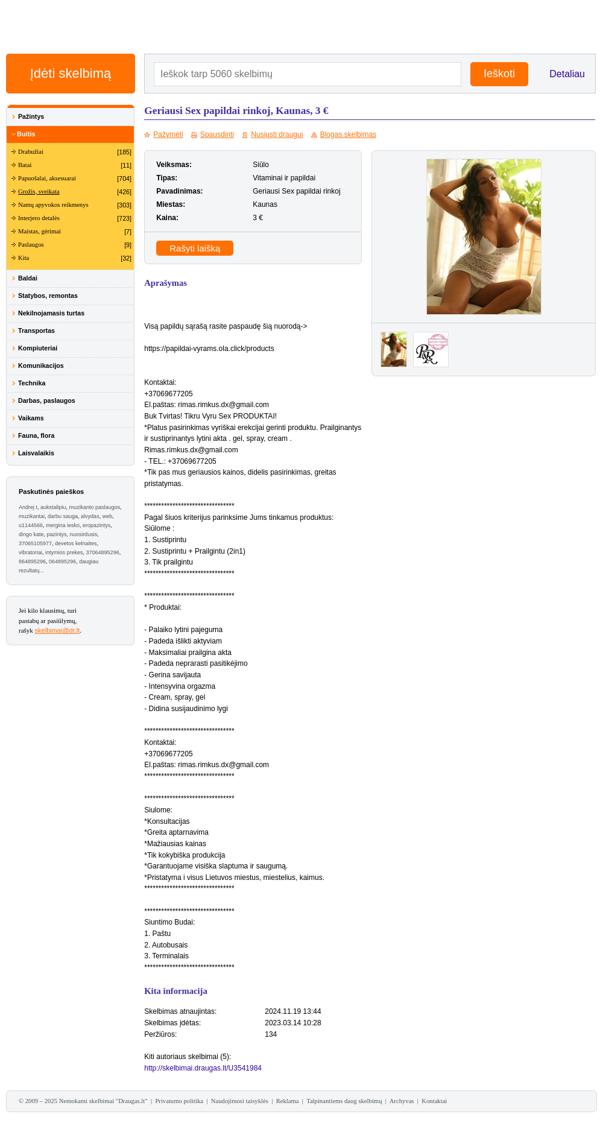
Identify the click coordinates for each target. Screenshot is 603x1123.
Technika (31, 383)
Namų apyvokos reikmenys (53, 204)
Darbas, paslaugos (46, 400)
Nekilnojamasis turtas (51, 313)
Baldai (27, 278)
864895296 (32, 561)
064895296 (62, 561)
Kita (23, 258)
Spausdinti (217, 134)
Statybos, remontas (48, 295)
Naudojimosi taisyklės (239, 1101)
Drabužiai (30, 151)
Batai (25, 165)
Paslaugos (31, 244)
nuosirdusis (84, 534)
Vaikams (31, 418)
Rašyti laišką (194, 248)
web (108, 516)
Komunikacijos (41, 365)
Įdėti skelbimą (71, 73)
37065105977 (35, 543)
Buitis (26, 134)
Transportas (36, 330)
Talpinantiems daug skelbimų (344, 1101)
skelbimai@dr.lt (57, 630)
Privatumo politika (179, 1101)
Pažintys (31, 116)
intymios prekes (64, 552)
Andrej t (28, 507)
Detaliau (567, 74)
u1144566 (31, 525)
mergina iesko (63, 525)
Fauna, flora (36, 435)
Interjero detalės (39, 218)
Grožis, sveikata (39, 191)
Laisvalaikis (36, 453)
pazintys (57, 534)
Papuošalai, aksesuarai (47, 178)
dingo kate (31, 534)
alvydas (90, 516)
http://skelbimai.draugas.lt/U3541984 (203, 1068)
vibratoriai (30, 552)
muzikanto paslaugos (95, 507)
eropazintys (96, 525)
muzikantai (32, 516)
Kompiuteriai (37, 348)
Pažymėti (168, 134)
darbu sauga (63, 516)
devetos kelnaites (76, 543)
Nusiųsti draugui (277, 134)
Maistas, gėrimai (39, 231)
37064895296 (102, 552)
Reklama (287, 1101)
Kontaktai (434, 1101)
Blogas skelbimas (348, 134)
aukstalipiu (53, 507)
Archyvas (402, 1101)
